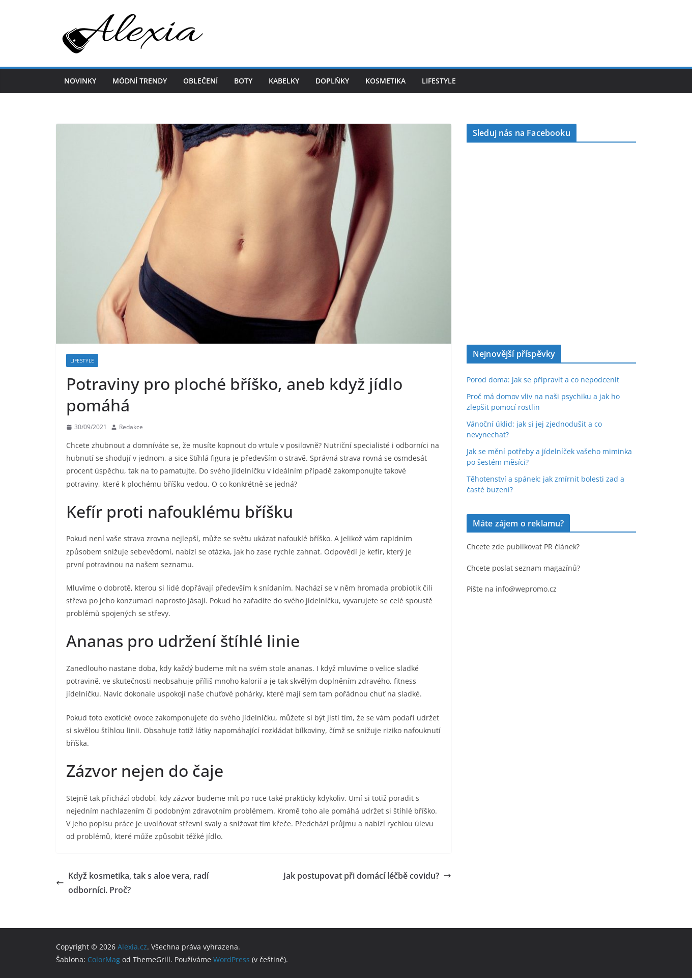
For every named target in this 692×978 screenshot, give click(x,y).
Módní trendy (139, 81)
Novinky (80, 81)
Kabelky (284, 81)
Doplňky (332, 81)
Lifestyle (439, 81)
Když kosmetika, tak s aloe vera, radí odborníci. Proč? (132, 883)
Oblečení (200, 81)
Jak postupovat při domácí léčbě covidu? (367, 875)
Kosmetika (385, 81)
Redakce (131, 427)
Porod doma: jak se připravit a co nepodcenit (543, 379)
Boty (243, 81)
